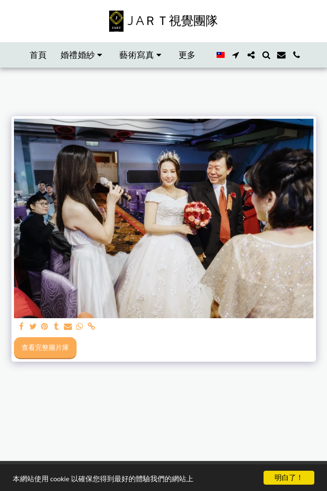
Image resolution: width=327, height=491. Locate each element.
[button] (83, 54)
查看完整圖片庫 (45, 347)
